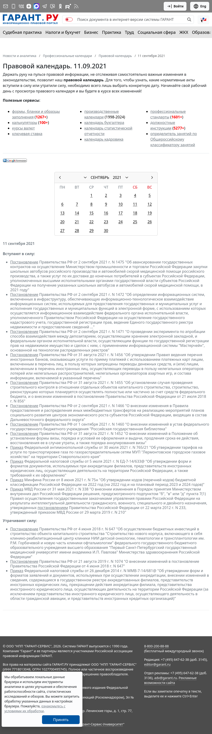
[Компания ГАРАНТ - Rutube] (68, 6)
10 (120, 204)
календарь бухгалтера (104, 122)
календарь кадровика (103, 139)
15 (91, 212)
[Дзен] (28, 6)
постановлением (53, 507)
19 (149, 212)
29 (91, 230)
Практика (111, 32)
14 (77, 212)
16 (106, 212)
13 (62, 212)
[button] (203, 19)
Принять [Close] (61, 719)
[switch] (69, 19)
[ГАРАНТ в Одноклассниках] (60, 6)
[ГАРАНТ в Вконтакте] (21, 6)
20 (62, 221)
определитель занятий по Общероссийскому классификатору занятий (173, 139)
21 (77, 221)
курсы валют (23, 128)
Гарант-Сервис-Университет (101, 724)
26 (149, 221)
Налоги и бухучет (63, 32)
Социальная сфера (157, 32)
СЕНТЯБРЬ (100, 177)
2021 (117, 177)
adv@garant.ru (165, 678)
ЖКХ (183, 32)
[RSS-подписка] (76, 6)
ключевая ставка (27, 133)
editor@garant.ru (157, 664)
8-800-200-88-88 (156, 646)
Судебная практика (22, 32)
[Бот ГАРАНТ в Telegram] (52, 6)
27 (62, 230)
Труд (129, 32)
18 (135, 212)
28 (77, 230)
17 (120, 212)
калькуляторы (24, 122)
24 (120, 221)
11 (135, 204)
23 (106, 221)
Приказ (16, 447)
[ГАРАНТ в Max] (36, 6)
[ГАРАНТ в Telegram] (44, 6)
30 (106, 230)
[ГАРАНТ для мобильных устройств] (13, 6)
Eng (199, 6)
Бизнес (91, 32)
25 (135, 221)
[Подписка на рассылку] (5, 6)
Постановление (24, 262)
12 (149, 204)
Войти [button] (175, 6)
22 (91, 221)
